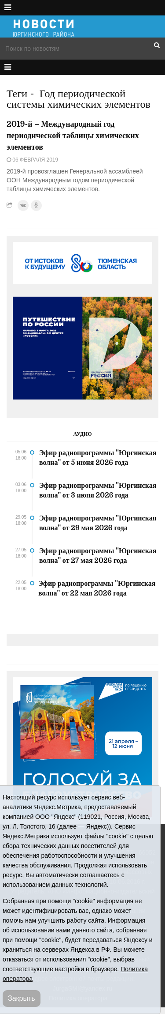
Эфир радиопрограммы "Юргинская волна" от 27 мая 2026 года (97, 556)
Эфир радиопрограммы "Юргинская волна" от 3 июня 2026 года (97, 490)
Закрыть (21, 998)
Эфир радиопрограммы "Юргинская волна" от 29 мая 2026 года (97, 523)
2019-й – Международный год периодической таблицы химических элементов (73, 135)
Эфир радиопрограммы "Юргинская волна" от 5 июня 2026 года (97, 458)
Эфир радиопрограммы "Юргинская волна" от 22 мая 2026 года (96, 588)
